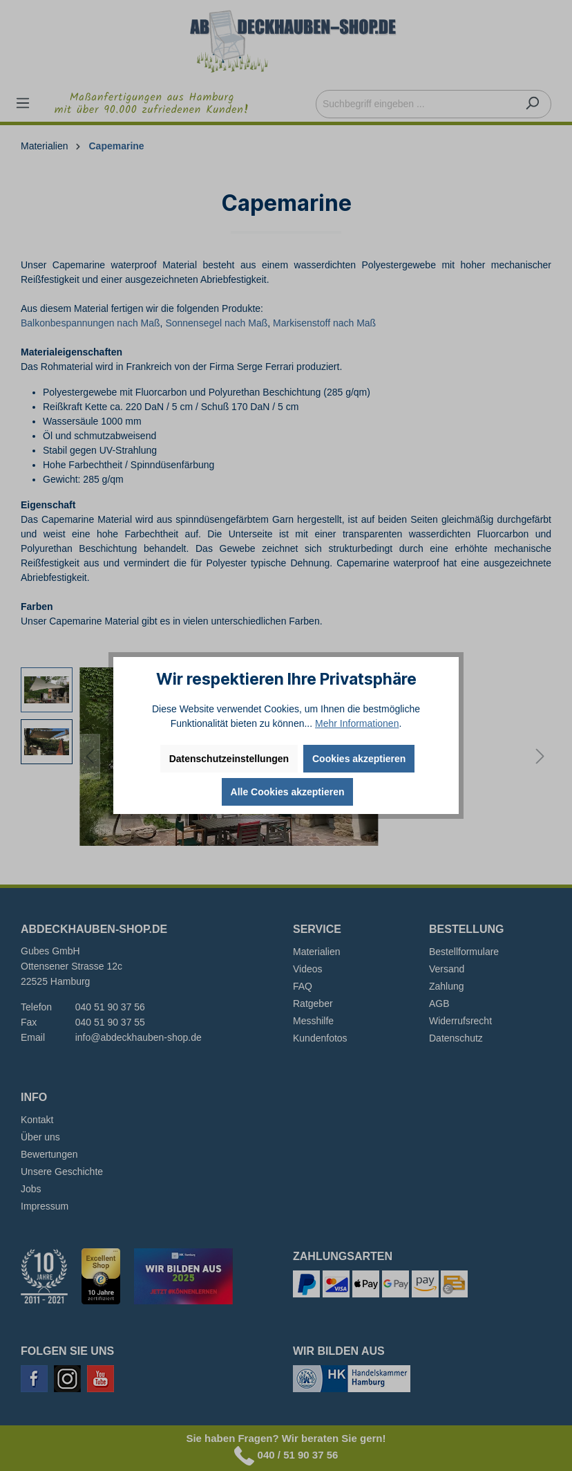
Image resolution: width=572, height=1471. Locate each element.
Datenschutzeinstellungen (229, 758)
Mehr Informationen (357, 723)
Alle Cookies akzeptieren (288, 791)
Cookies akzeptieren (359, 758)
